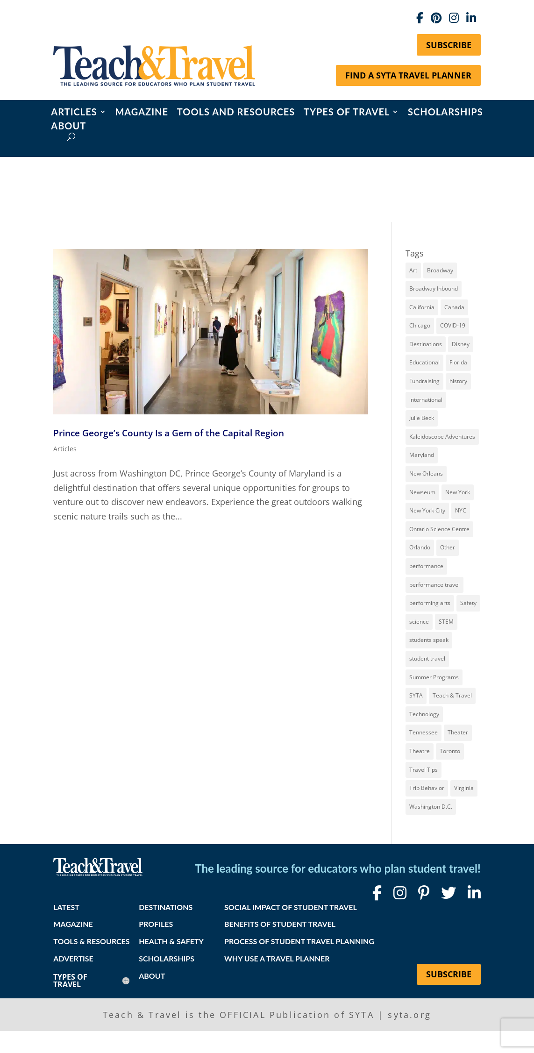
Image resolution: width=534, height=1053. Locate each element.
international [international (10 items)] (425, 400)
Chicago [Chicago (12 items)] (419, 325)
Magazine (141, 112)
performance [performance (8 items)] (426, 566)
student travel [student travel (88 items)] (427, 658)
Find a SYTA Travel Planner (408, 75)
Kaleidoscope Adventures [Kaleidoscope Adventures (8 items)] (442, 437)
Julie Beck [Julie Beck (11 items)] (421, 418)
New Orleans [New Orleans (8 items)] (426, 473)
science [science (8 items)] (419, 622)
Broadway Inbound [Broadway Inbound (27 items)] (433, 288)
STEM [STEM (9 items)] (446, 622)
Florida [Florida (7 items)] (458, 362)
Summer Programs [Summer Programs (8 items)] (434, 677)
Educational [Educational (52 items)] (424, 362)
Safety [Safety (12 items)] (468, 603)
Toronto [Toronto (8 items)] (450, 751)
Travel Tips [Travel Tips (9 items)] (423, 770)
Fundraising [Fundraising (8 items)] (424, 381)
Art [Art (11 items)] (413, 270)
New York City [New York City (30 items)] (427, 510)
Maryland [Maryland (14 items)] (421, 455)
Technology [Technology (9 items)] (424, 714)
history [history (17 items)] (458, 381)
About (68, 126)
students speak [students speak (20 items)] (429, 640)
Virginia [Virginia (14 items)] (464, 788)
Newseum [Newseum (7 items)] (422, 492)
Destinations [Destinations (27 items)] (425, 344)
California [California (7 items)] (421, 307)
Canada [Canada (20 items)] (454, 307)
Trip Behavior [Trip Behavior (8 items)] (426, 788)
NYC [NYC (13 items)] (460, 510)
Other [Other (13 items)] (447, 547)
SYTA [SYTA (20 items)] (416, 695)
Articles (74, 112)
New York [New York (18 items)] (457, 492)
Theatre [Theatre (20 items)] (419, 751)
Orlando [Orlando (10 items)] (419, 547)
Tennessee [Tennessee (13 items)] (423, 732)
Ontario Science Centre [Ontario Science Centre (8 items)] (439, 529)
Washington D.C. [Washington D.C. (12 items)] (430, 807)
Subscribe (448, 44)
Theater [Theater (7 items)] (458, 732)
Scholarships (445, 112)
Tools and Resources (236, 112)
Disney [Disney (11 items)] (461, 344)
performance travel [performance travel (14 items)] (434, 585)
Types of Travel (347, 112)
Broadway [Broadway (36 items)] (440, 270)
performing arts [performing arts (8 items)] (429, 603)
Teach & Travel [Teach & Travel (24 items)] (452, 695)
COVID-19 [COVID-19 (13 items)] (452, 325)
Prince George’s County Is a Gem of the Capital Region (168, 433)
